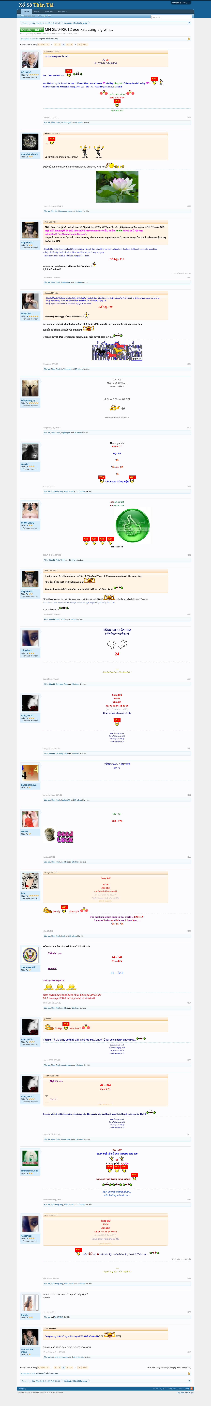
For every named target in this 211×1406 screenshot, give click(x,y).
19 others (75, 694)
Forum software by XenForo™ (40, 1402)
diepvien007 (27, 252)
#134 (189, 1013)
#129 (189, 689)
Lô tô (156, 31)
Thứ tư (80, 31)
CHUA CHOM (27, 532)
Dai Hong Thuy (57, 501)
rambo (24, 841)
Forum (26, 12)
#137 (189, 1210)
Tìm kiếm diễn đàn (27, 16)
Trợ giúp (162, 1398)
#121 (189, 128)
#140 (189, 1362)
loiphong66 (65, 292)
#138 (189, 1289)
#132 (189, 867)
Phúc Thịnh (55, 133)
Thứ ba (72, 31)
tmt (52, 1367)
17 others (81, 501)
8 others (79, 221)
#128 (189, 624)
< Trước (41, 54)
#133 (189, 941)
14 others (75, 872)
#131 (189, 805)
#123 (189, 287)
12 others (79, 379)
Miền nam (26, 31)
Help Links (62, 11)
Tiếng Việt (22, 1398)
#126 (189, 496)
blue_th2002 (27, 725)
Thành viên (48, 11)
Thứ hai (64, 31)
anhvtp (24, 474)
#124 (189, 374)
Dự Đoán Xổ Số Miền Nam (44, 43)
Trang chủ (172, 1398)
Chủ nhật (117, 31)
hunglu (24, 1325)
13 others (79, 133)
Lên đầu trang (183, 1398)
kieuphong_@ (28, 410)
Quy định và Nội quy (185, 1402)
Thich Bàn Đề (28, 977)
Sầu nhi (47, 133)
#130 (189, 758)
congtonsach (66, 1075)
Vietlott (56, 31)
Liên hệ (155, 1398)
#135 (189, 1070)
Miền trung (47, 31)
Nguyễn (54, 221)
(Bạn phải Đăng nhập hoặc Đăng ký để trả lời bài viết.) (169, 1377)
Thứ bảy (107, 31)
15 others (78, 443)
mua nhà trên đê (29, 164)
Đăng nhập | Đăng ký (180, 2)
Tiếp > (84, 54)
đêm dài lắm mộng (27, 1360)
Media (36, 11)
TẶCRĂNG (26, 660)
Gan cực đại (137, 31)
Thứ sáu (98, 31)
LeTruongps (66, 133)
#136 (189, 1144)
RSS (191, 1398)
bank (63, 946)
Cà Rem (69, 43)
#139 (189, 1322)
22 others (75, 763)
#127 (189, 565)
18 (79, 54)
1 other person (78, 1367)
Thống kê (126, 31)
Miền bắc (37, 31)
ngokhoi (64, 872)
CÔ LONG (26, 82)
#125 (189, 438)
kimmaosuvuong (65, 221)
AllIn (45, 570)
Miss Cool (26, 323)
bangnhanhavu (28, 794)
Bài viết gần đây (44, 16)
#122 (189, 216)
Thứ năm (89, 31)
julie (23, 903)
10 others (72, 629)
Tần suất (148, 31)
